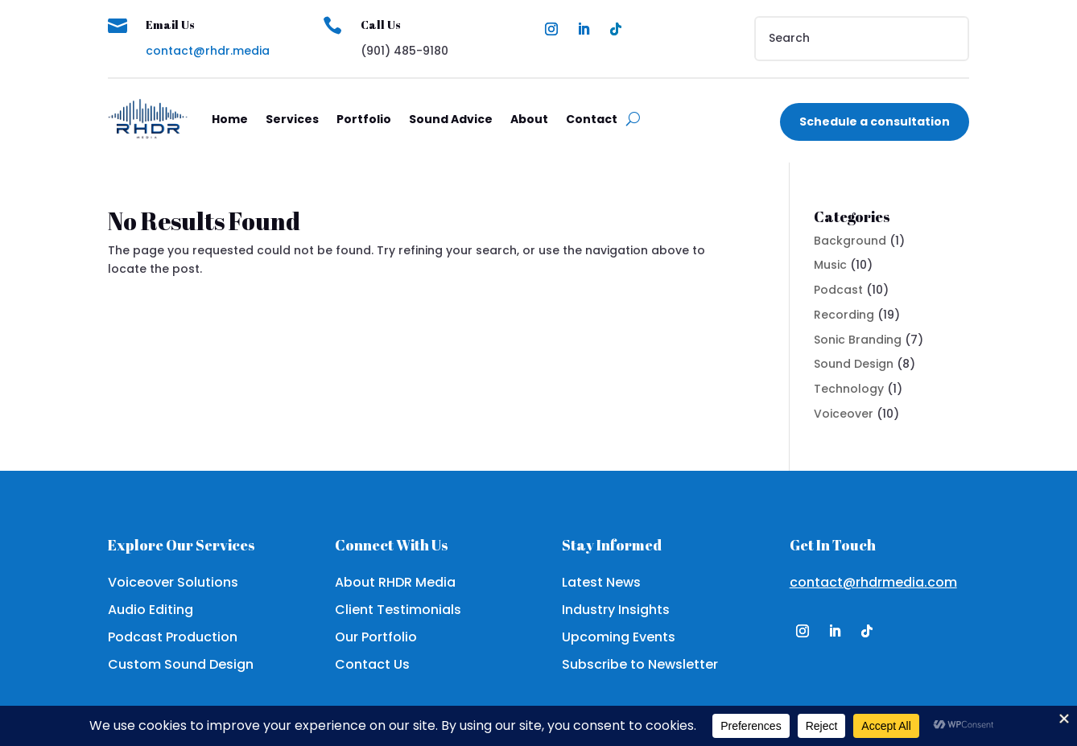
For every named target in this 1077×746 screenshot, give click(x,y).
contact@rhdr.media (208, 51)
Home (230, 119)
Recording (844, 315)
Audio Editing (150, 609)
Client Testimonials (398, 609)
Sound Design (853, 364)
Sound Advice (451, 119)
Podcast (838, 290)
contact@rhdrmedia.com (873, 582)
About (529, 119)
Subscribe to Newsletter (640, 664)
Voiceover (843, 414)
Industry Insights (616, 609)
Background (850, 241)
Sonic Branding (858, 340)
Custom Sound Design (181, 664)
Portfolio (363, 119)
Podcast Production (172, 637)
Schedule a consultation (874, 121)
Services (292, 119)
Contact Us (372, 664)
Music (830, 265)
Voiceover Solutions (173, 582)
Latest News (601, 582)
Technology (849, 389)
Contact (591, 119)
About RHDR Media (395, 582)
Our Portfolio (376, 637)
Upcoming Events (618, 637)
